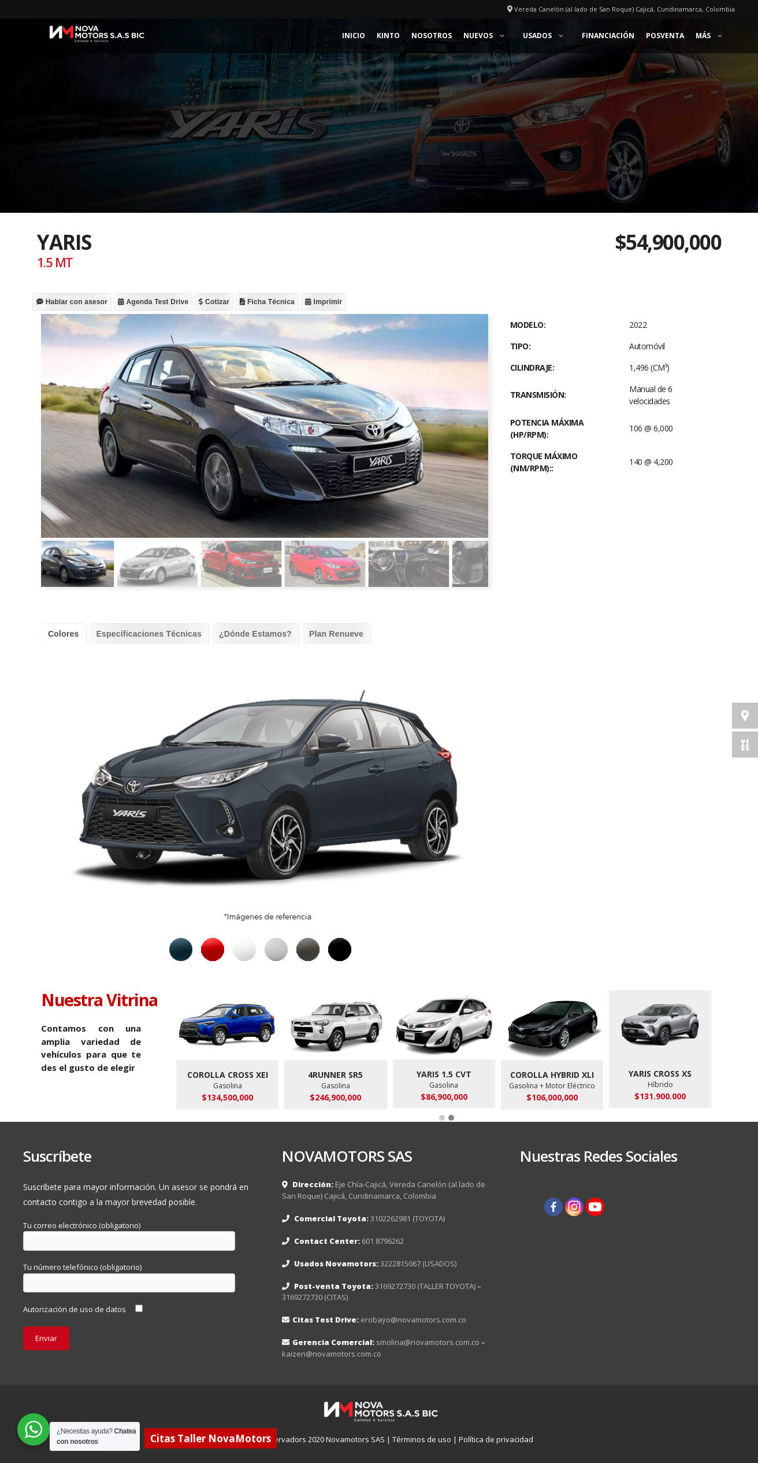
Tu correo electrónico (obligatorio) (129, 1233)
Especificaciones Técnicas (149, 633)
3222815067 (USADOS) (417, 1263)
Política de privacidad (496, 1439)
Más (715, 36)
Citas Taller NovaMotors (210, 1438)
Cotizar (214, 302)
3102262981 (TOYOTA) (407, 1218)
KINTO (388, 35)
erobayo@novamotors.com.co (413, 1319)
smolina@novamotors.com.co (428, 1342)
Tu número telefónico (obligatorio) (129, 1275)
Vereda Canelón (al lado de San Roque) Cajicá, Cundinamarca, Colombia (624, 9)
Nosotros (431, 35)
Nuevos (490, 36)
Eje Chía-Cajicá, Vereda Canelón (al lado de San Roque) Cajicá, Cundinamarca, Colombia (383, 1190)
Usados (549, 36)
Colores (63, 633)
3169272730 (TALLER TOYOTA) (425, 1286)
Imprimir (323, 302)
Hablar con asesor (71, 302)
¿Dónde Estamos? (255, 633)
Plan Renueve (336, 633)
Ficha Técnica (267, 302)
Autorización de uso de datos (83, 1309)
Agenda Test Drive (153, 302)
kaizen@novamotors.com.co (331, 1354)
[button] (442, 1118)
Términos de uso (421, 1439)
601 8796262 (383, 1241)
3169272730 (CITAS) (315, 1297)
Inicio (353, 35)
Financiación (608, 35)
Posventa (665, 35)
